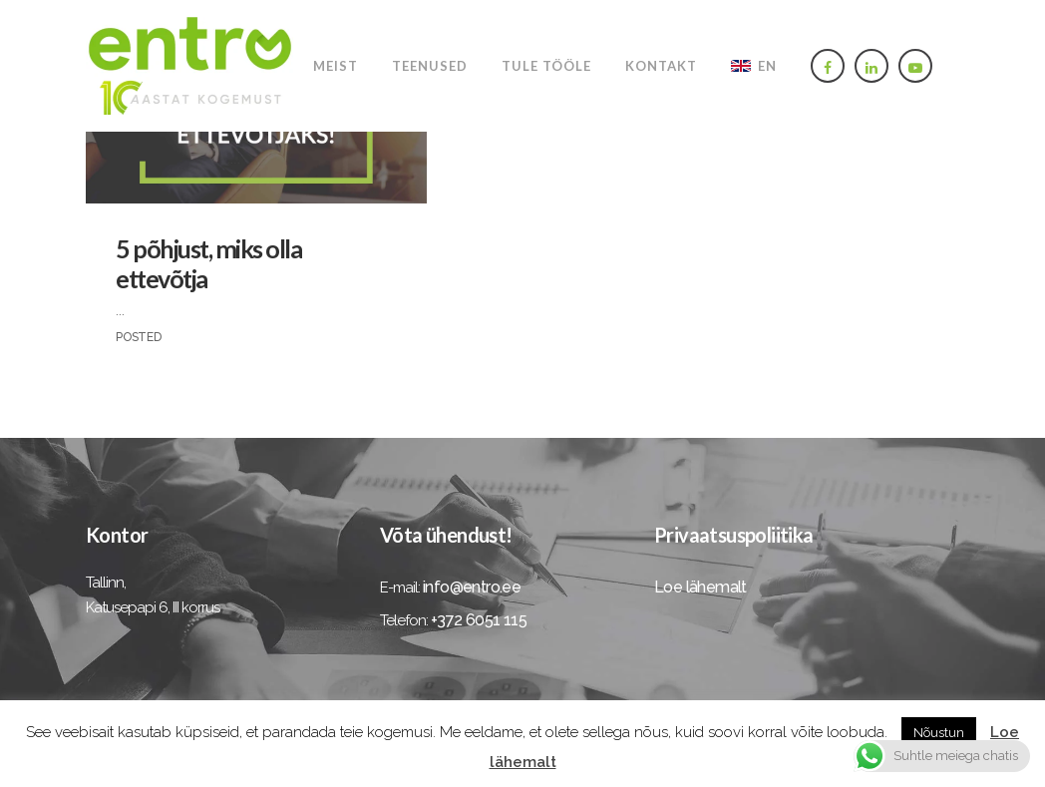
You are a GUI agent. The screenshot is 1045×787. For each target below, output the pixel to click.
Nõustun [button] (938, 732)
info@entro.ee (472, 587)
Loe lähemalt (700, 587)
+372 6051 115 (478, 619)
